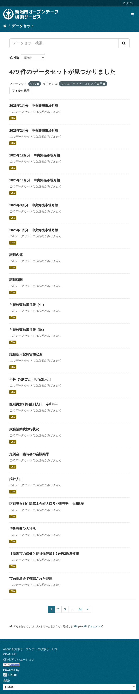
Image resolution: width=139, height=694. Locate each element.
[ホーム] (5, 26)
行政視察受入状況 (22, 528)
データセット (23, 26)
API (75, 626)
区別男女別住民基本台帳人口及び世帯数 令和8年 (46, 504)
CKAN (10, 674)
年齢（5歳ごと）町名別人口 (30, 379)
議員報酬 (16, 280)
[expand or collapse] (132, 14)
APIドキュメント (93, 626)
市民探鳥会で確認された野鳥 (30, 578)
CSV (13, 118)
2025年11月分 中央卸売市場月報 (34, 180)
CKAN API (10, 654)
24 (80, 609)
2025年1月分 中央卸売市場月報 (33, 230)
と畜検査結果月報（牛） (27, 304)
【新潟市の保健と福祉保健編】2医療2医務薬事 (44, 553)
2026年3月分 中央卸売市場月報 (33, 205)
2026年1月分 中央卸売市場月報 (33, 105)
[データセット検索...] (64, 43)
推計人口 (16, 479)
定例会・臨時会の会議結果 (29, 454)
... (72, 609)
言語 (6, 681)
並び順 (13, 57)
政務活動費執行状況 (24, 429)
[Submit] (124, 43)
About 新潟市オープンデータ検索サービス (30, 649)
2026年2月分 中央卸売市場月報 (33, 130)
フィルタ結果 (20, 90)
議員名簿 (16, 255)
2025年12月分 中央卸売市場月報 (34, 155)
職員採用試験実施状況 (25, 354)
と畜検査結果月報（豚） (27, 329)
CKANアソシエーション (18, 659)
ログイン (128, 3)
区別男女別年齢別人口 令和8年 (33, 404)
